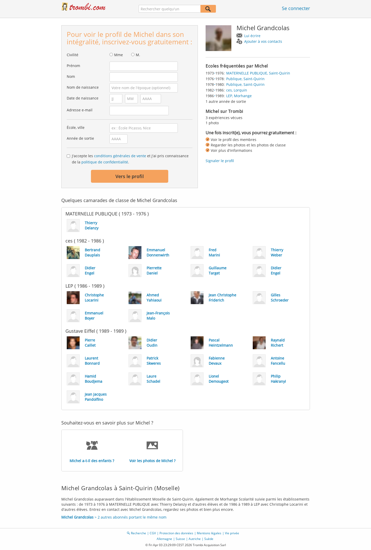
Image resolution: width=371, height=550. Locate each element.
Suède (208, 539)
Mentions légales (209, 533)
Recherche (138, 533)
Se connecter (296, 8)
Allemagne (164, 539)
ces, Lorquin (236, 90)
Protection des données (176, 533)
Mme (118, 54)
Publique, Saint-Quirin (245, 78)
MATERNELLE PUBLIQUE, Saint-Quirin (258, 73)
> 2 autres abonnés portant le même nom (113, 517)
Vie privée (232, 533)
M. (138, 54)
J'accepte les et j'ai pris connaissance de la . (130, 158)
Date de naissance (82, 98)
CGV (153, 533)
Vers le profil (129, 176)
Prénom (73, 65)
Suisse (180, 539)
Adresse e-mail (79, 109)
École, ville (76, 127)
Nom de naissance (83, 87)
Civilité (72, 54)
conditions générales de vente (120, 155)
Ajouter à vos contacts (263, 41)
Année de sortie (80, 138)
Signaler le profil (220, 160)
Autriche (195, 539)
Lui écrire (252, 35)
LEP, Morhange (239, 95)
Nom (71, 76)
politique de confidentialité (104, 162)
